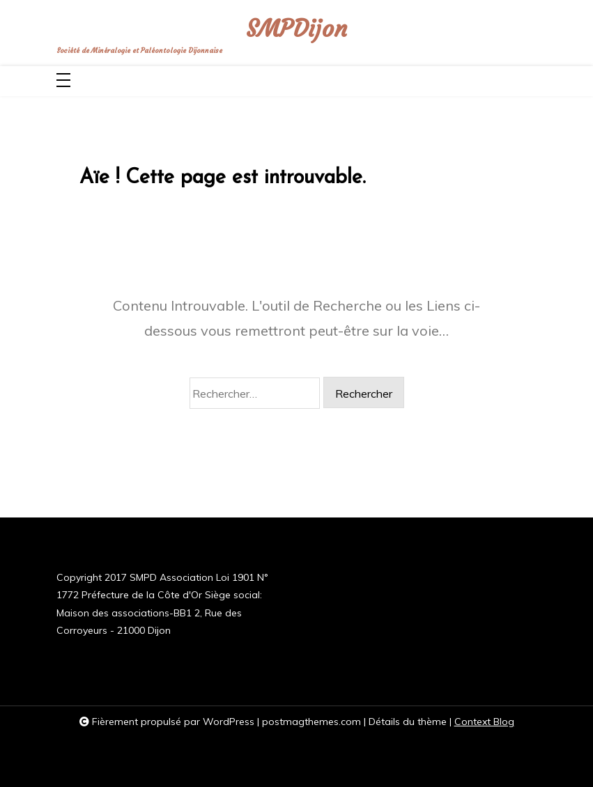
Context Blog (484, 721)
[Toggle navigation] (63, 81)
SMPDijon (296, 28)
